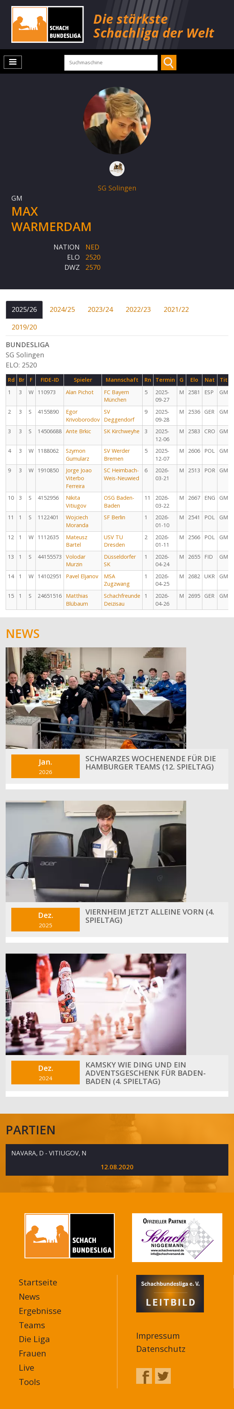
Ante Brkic (78, 431)
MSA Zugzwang (117, 580)
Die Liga (34, 1338)
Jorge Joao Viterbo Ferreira (79, 478)
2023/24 (100, 309)
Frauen (32, 1353)
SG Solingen (117, 187)
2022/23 (138, 309)
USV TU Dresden (114, 541)
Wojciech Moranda (77, 521)
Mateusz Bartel (76, 541)
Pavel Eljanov (82, 576)
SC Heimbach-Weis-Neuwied (121, 474)
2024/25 (62, 309)
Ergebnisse (40, 1310)
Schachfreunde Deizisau (122, 599)
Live (26, 1367)
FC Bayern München (116, 396)
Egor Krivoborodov (83, 415)
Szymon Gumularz (77, 454)
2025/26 (24, 309)
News (29, 1296)
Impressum (158, 1335)
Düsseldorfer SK (120, 560)
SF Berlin (114, 517)
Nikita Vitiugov (76, 501)
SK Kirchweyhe (122, 431)
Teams (32, 1324)
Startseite (38, 1282)
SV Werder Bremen (117, 454)
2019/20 (24, 326)
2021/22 (176, 309)
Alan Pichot (80, 392)
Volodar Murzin (75, 560)
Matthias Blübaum (77, 599)
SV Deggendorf (119, 415)
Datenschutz (160, 1348)
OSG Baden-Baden (119, 501)
